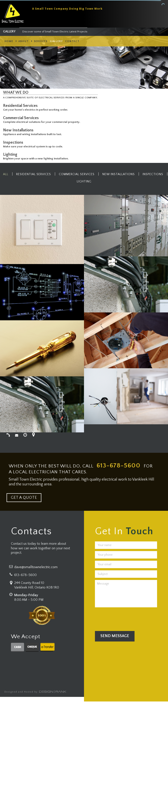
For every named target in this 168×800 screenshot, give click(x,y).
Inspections (14, 142)
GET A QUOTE (24, 497)
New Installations (19, 130)
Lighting (11, 155)
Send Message (114, 636)
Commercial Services (22, 118)
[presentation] (128, 618)
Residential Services (21, 106)
